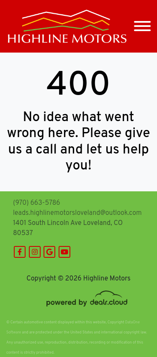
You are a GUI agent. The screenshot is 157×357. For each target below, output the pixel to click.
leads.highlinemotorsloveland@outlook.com (77, 213)
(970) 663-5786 (36, 203)
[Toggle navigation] (142, 26)
